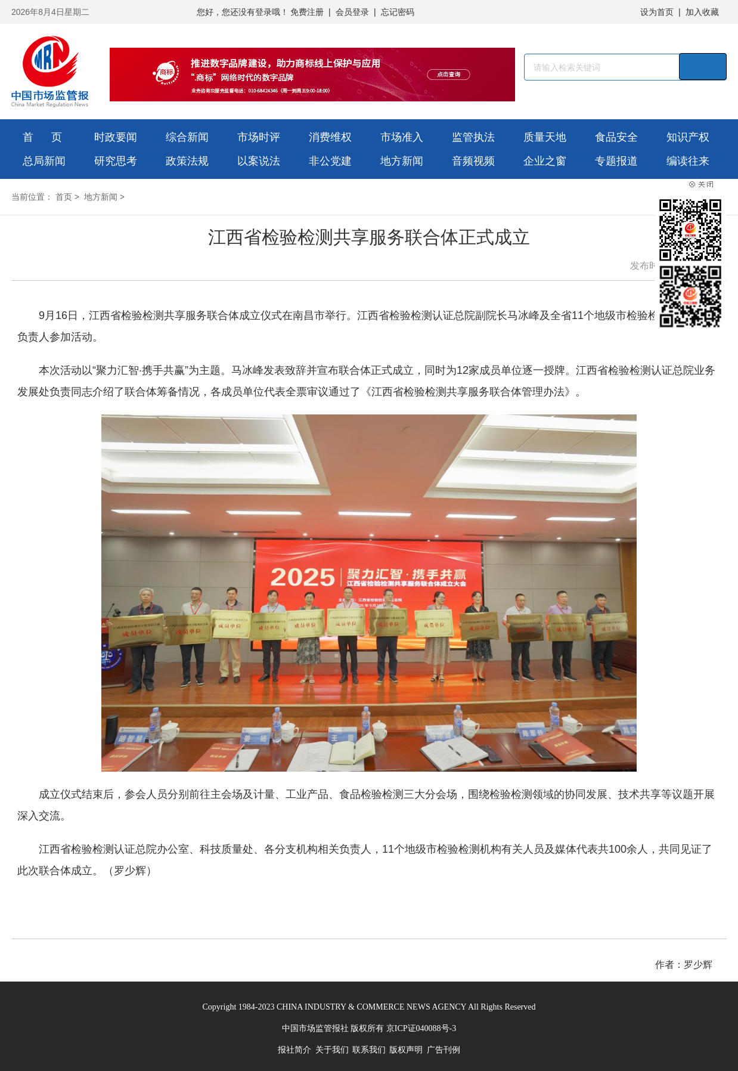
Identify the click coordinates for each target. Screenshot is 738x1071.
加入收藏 (702, 12)
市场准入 (401, 137)
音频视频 (473, 161)
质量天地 (544, 137)
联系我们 (369, 1049)
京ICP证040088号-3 (421, 1028)
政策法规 (187, 161)
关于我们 (332, 1049)
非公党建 (330, 161)
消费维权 (330, 137)
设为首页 (657, 12)
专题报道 (616, 161)
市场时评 (258, 137)
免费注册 (307, 12)
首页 (63, 197)
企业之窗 (544, 161)
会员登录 (352, 12)
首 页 (42, 137)
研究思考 (115, 161)
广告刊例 (443, 1049)
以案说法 (258, 161)
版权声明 (406, 1049)
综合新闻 (187, 137)
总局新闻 (44, 161)
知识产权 (687, 137)
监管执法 (473, 137)
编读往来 (687, 161)
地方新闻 (401, 161)
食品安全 (616, 137)
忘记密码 (397, 12)
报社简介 (294, 1049)
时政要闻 (115, 137)
